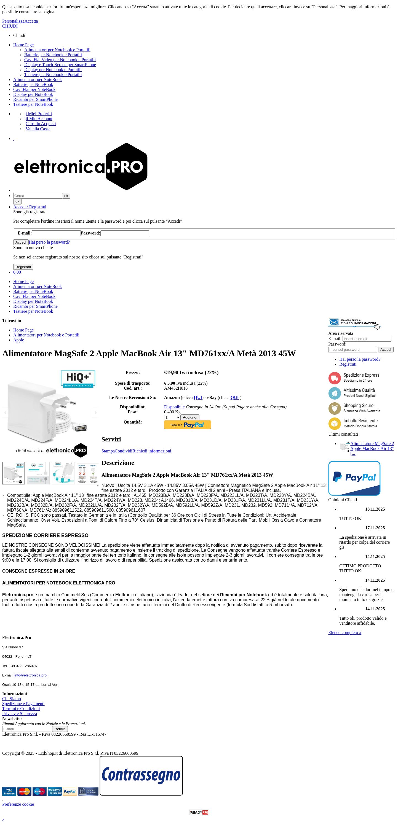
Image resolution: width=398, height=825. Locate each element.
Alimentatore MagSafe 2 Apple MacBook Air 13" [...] (372, 448)
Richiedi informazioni (151, 451)
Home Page (23, 44)
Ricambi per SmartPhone (35, 99)
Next (95, 413)
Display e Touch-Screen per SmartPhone (60, 64)
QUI (198, 397)
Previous (5, 413)
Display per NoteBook (33, 94)
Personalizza (13, 21)
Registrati (347, 364)
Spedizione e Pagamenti (23, 703)
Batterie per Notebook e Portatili (53, 54)
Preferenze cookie (18, 804)
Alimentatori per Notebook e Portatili (57, 49)
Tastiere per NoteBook (33, 104)
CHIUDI (10, 26)
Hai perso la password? (49, 242)
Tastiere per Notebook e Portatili (53, 74)
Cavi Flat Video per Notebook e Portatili (60, 59)
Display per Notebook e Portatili (53, 69)
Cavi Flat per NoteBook (34, 89)
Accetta (31, 21)
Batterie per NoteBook (33, 84)
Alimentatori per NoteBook (37, 79)
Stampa (108, 451)
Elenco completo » (344, 632)
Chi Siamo (11, 698)
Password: (337, 344)
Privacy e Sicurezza (19, 713)
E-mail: (334, 338)
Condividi (123, 451)
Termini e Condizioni (21, 708)
